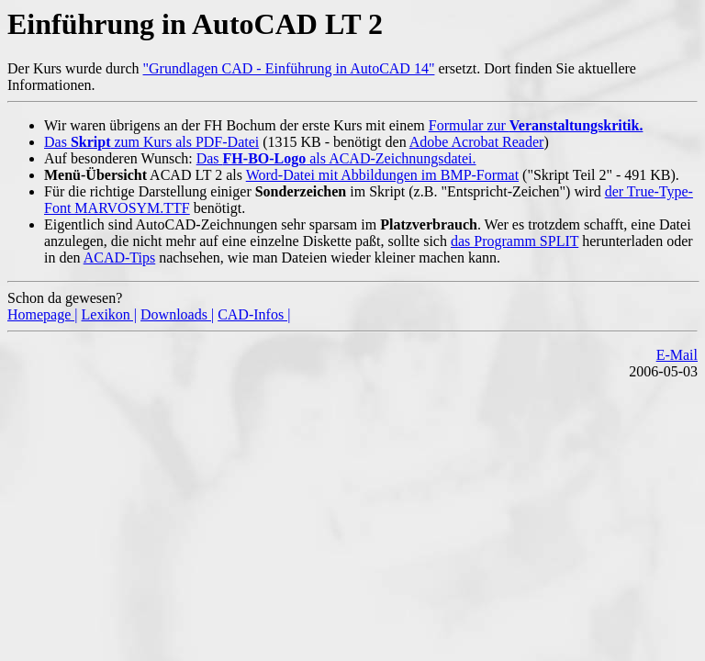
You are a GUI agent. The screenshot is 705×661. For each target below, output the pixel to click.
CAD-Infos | (254, 314)
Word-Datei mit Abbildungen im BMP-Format (382, 175)
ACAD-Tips (120, 257)
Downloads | (177, 314)
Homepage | (42, 314)
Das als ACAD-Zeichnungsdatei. (336, 158)
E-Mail (677, 355)
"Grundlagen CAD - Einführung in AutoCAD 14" (289, 68)
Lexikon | (110, 314)
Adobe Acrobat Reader (476, 142)
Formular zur (536, 125)
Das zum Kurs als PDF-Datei (151, 142)
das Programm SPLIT (514, 241)
